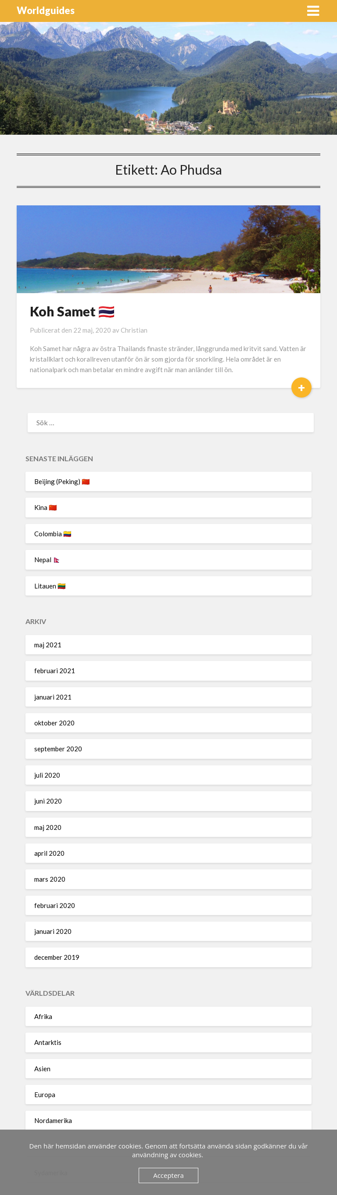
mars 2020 (49, 879)
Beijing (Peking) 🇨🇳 (62, 481)
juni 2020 (48, 801)
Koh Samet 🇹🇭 (72, 311)
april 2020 (49, 853)
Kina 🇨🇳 (45, 507)
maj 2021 (47, 645)
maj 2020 (47, 827)
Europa (44, 1094)
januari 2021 (53, 697)
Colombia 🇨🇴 (53, 534)
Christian (134, 330)
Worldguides (46, 10)
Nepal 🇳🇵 (47, 559)
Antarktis (47, 1042)
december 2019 (56, 957)
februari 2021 (54, 671)
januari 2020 (53, 931)
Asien (42, 1069)
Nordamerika (53, 1120)
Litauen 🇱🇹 (50, 586)
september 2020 (58, 749)
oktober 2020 (54, 723)
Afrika (43, 1016)
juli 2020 (47, 775)
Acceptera (168, 1175)
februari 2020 (54, 905)
